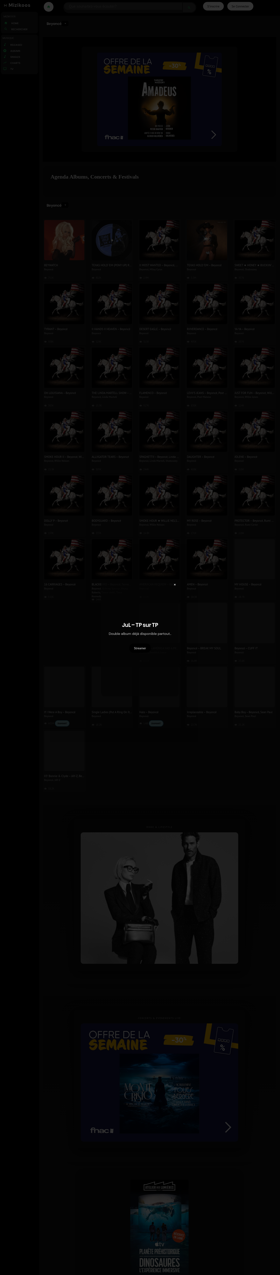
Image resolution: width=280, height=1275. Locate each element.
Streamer (140, 648)
